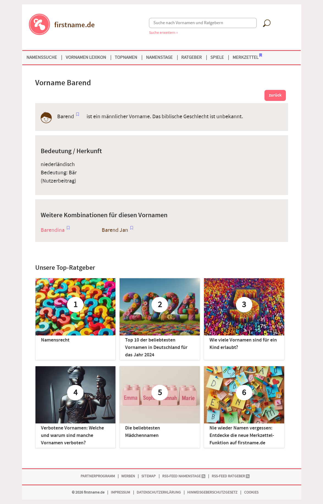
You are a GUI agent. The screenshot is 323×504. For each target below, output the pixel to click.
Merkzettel (247, 56)
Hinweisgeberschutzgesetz (212, 492)
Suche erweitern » (163, 32)
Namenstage (159, 57)
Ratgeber (191, 57)
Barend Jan (115, 230)
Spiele (217, 57)
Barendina (53, 230)
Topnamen (126, 57)
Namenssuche (41, 57)
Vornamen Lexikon (86, 57)
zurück (275, 95)
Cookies (251, 492)
